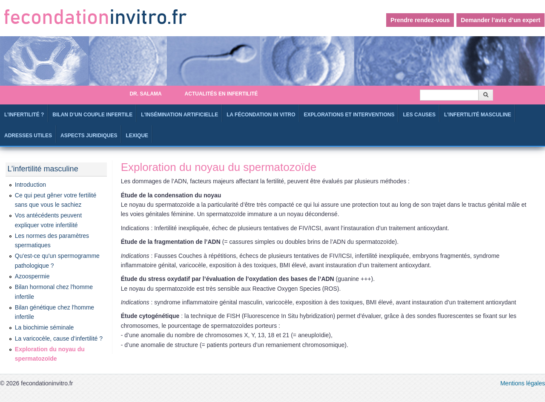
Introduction (30, 184)
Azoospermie (32, 276)
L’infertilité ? (24, 115)
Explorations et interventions (349, 115)
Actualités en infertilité (221, 94)
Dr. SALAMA (145, 94)
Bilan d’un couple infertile (92, 115)
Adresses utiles (28, 136)
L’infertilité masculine (477, 115)
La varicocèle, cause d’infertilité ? (59, 338)
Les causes (419, 115)
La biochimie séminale (44, 327)
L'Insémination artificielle (179, 115)
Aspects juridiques (88, 136)
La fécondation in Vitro (261, 115)
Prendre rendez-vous (420, 20)
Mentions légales (522, 383)
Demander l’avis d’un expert (500, 20)
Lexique (137, 136)
